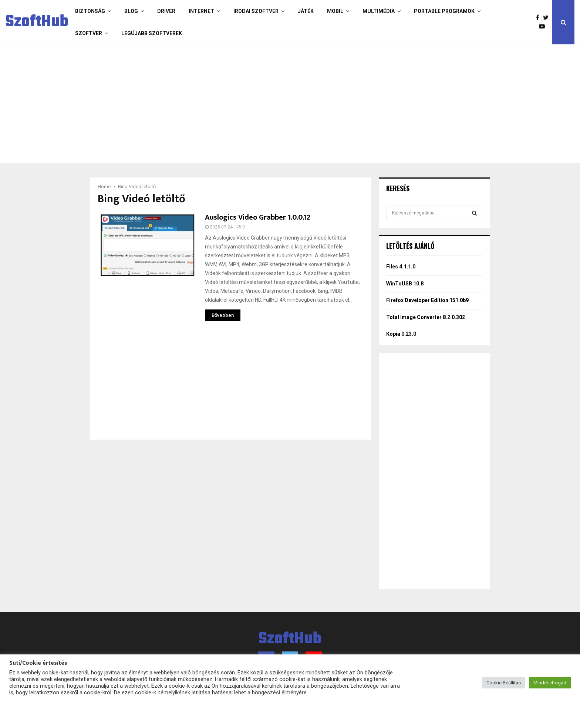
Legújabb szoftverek (151, 33)
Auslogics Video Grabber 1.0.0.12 (257, 217)
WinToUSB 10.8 (405, 284)
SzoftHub (37, 22)
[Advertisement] (260, 103)
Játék (306, 11)
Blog (131, 11)
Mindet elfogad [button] (549, 682)
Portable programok (444, 11)
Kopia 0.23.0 (401, 334)
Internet (201, 11)
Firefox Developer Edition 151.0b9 (427, 300)
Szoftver (88, 33)
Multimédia (378, 11)
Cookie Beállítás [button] (503, 682)
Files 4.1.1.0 (400, 267)
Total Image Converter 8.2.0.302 (425, 317)
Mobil (335, 11)
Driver (166, 11)
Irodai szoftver (256, 11)
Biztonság (90, 11)
